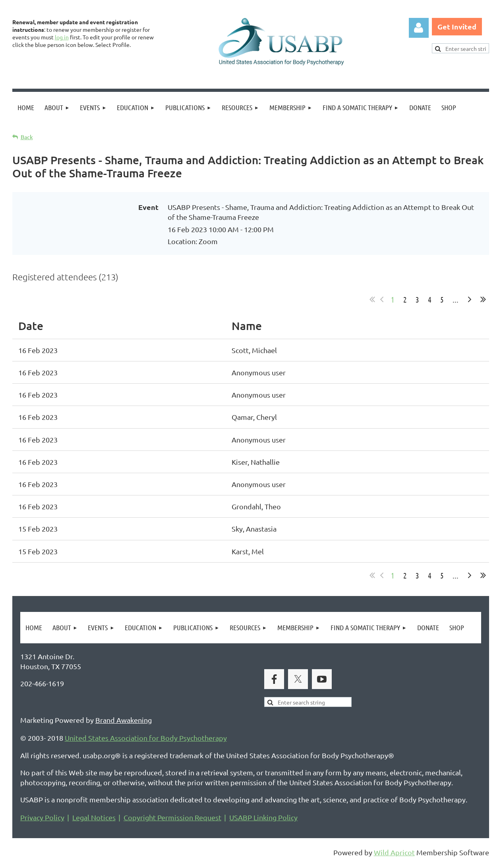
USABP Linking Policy (263, 817)
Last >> (483, 299)
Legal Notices (94, 817)
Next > (470, 299)
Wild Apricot (394, 852)
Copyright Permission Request (172, 817)
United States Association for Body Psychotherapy (146, 738)
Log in (419, 28)
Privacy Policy (42, 817)
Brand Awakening (123, 720)
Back (27, 137)
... (455, 299)
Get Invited (456, 26)
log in (62, 37)
